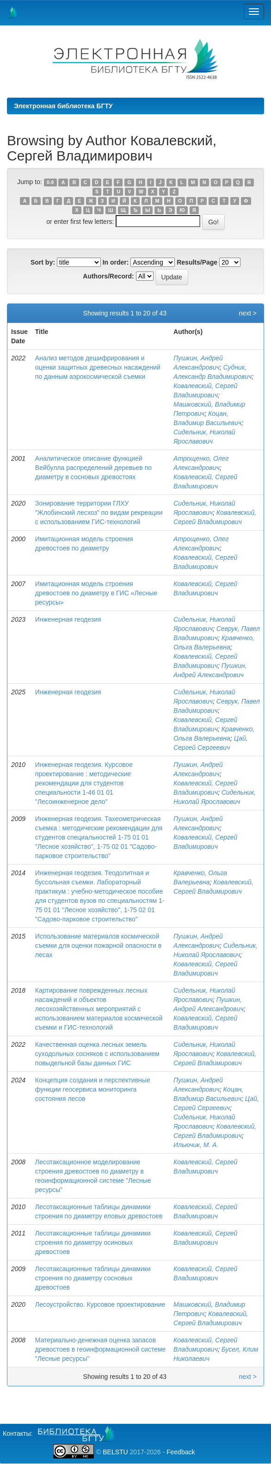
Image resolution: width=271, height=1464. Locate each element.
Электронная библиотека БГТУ (63, 106)
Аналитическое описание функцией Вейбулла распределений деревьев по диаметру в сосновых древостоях (93, 468)
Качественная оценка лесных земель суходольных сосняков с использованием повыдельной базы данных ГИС (97, 1054)
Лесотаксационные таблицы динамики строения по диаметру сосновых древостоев (93, 1278)
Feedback (180, 1452)
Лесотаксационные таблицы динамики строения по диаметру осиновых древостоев (93, 1242)
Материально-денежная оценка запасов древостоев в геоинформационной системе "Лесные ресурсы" (100, 1349)
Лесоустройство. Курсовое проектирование (100, 1304)
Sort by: (43, 262)
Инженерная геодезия (68, 619)
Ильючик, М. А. (195, 1145)
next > (248, 313)
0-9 (50, 182)
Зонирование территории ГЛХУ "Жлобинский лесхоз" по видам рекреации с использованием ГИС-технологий (99, 512)
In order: (116, 262)
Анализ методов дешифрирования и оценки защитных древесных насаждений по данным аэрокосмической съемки (97, 367)
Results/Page (197, 262)
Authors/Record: (108, 276)
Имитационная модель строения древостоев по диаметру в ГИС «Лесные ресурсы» (96, 593)
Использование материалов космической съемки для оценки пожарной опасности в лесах (98, 945)
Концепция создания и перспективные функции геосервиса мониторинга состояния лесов (92, 1089)
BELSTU (115, 1452)
